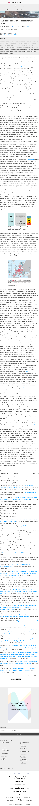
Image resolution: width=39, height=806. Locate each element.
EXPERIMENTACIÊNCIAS (19, 791)
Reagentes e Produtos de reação (5, 750)
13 (8, 175)
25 (32, 450)
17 (33, 310)
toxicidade (34, 425)
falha (27, 371)
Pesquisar (19, 734)
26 (17, 460)
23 (6, 418)
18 (30, 313)
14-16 (23, 310)
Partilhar (12, 679)
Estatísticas (12, 800)
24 (20, 429)
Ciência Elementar (19, 6)
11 (1, 170)
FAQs (21, 800)
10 (35, 161)
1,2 (32, 68)
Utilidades (29, 797)
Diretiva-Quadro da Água (30, 492)
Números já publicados (6, 768)
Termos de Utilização (14, 797)
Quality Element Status (27, 526)
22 (29, 413)
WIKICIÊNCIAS (19, 781)
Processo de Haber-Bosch (4, 759)
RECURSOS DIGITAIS (19, 778)
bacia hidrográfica (28, 388)
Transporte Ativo (5, 746)
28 (14, 465)
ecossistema (30, 159)
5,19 (7, 396)
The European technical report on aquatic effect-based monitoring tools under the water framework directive (18, 641)
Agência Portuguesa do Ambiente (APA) (13, 553)
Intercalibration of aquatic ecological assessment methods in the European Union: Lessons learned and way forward (18, 591)
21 (20, 409)
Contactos (28, 800)
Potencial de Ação (5, 743)
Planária (23, 757)
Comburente (24, 749)
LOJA (19, 794)
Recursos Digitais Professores (19, 777)
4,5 (14, 116)
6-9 (23, 139)
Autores (19, 9)
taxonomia (17, 403)
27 (26, 460)
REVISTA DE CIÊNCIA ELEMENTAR (19, 788)
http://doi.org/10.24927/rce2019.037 (10, 34)
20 (20, 402)
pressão (23, 66)
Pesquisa (6, 9)
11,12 (34, 165)
